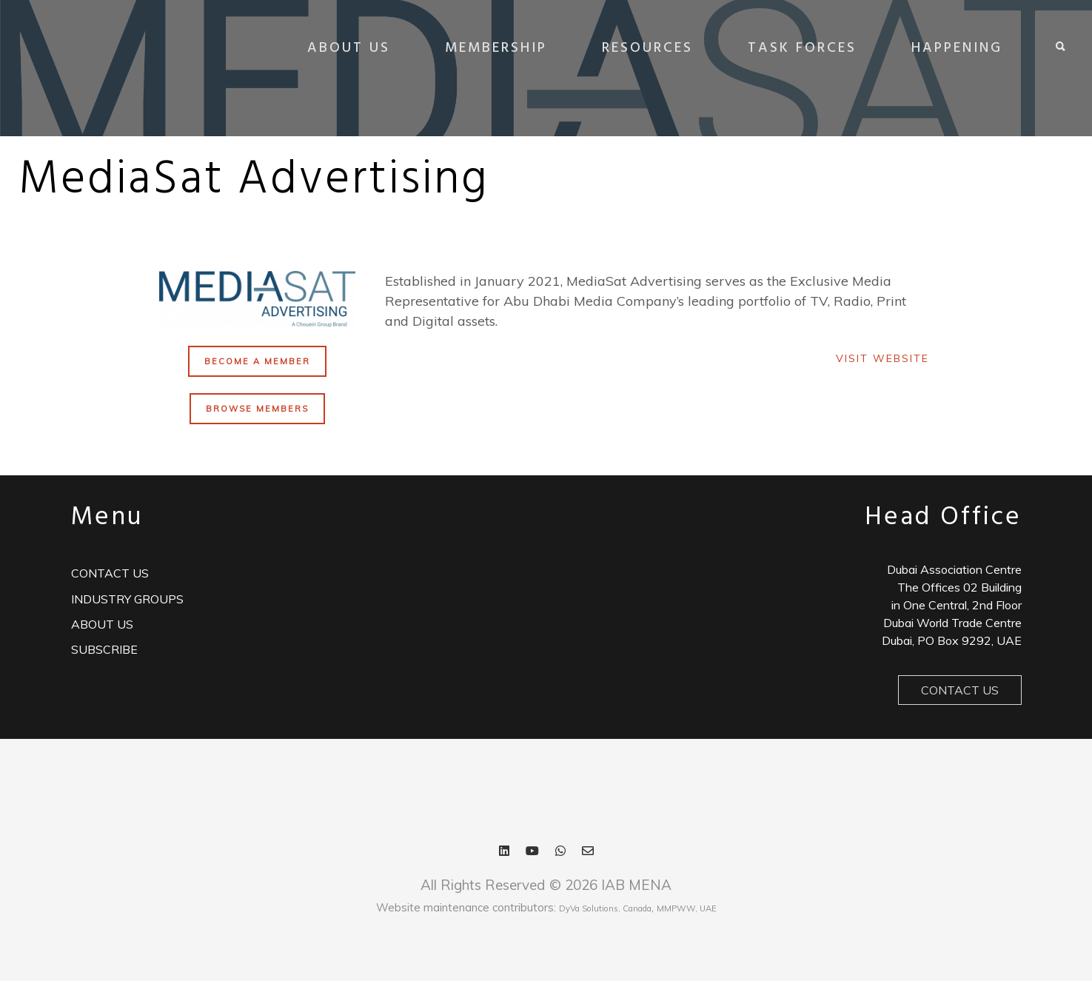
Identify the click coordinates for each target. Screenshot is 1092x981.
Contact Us (960, 690)
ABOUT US (346, 48)
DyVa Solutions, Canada (605, 908)
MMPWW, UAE (687, 908)
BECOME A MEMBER (257, 361)
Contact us (110, 573)
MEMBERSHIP (494, 48)
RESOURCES (645, 48)
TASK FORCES (800, 48)
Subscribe (104, 649)
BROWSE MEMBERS (257, 409)
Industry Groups (127, 599)
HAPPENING (954, 48)
